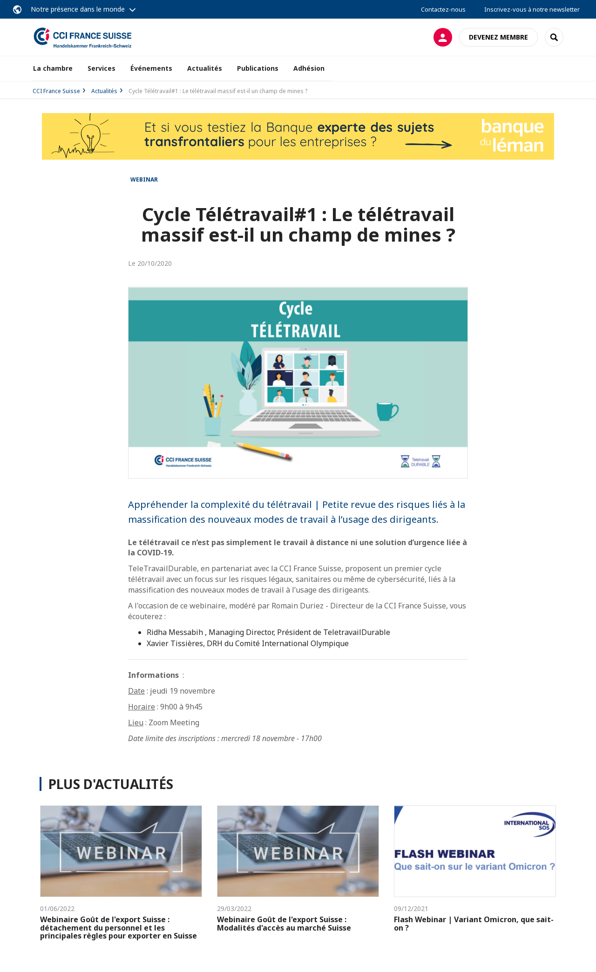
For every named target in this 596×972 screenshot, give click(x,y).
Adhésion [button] (309, 68)
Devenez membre (498, 37)
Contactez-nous (443, 9)
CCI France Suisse (56, 91)
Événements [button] (151, 68)
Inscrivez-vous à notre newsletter (532, 9)
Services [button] (101, 68)
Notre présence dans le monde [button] (78, 9)
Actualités (204, 68)
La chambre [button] (53, 68)
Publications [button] (257, 68)
